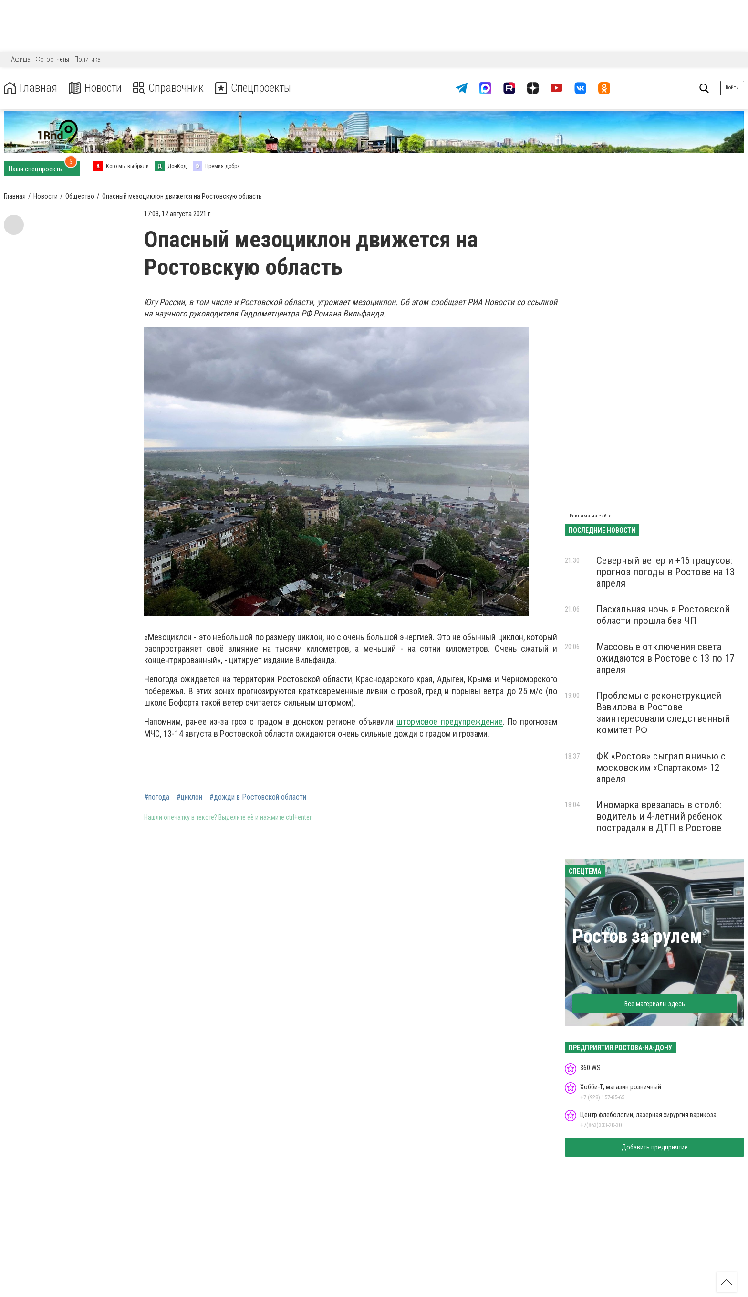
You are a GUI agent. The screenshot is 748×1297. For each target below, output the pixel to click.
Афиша (21, 59)
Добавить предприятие (655, 1147)
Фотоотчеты (52, 59)
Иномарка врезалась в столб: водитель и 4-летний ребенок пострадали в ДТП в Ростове (659, 816)
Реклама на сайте (591, 516)
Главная (30, 88)
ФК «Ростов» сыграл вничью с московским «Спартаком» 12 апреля (661, 767)
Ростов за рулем (637, 936)
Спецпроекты (255, 88)
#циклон (189, 797)
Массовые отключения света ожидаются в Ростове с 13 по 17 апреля (665, 658)
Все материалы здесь (654, 1004)
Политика (87, 59)
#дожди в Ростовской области (257, 797)
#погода (156, 797)
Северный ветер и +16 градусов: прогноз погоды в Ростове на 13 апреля (665, 572)
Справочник (168, 88)
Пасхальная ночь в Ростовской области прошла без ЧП (663, 614)
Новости (95, 88)
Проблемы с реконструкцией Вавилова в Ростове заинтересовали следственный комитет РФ (663, 713)
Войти (732, 87)
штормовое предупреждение (449, 722)
